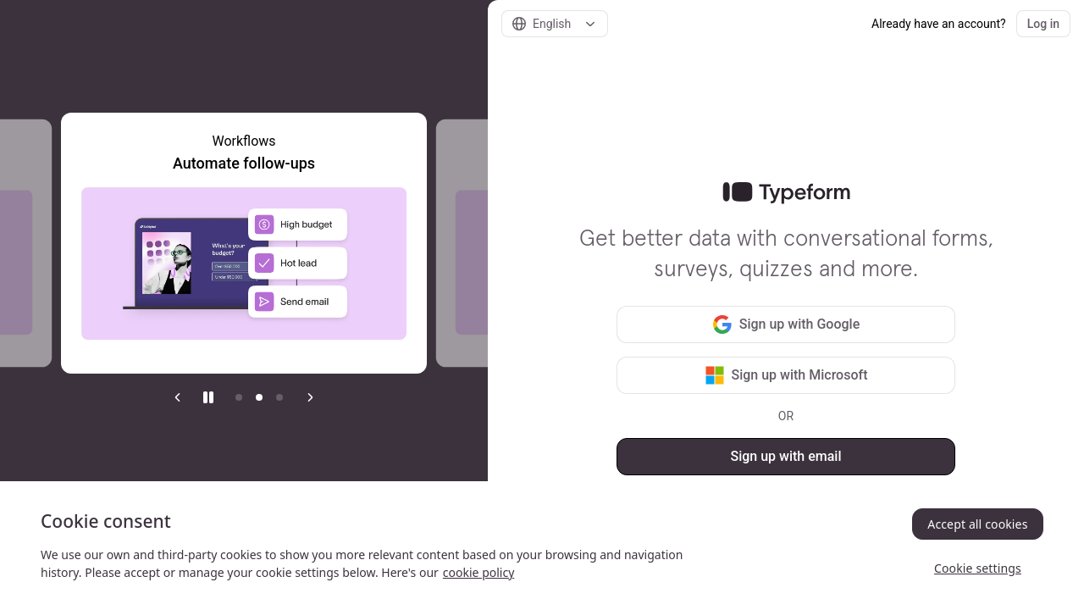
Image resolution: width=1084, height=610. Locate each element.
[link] (786, 193)
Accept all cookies (977, 524)
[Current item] (239, 397)
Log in (1043, 23)
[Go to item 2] (259, 397)
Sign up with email (785, 456)
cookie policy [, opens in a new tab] (478, 572)
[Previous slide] (178, 397)
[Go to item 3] (279, 397)
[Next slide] (310, 397)
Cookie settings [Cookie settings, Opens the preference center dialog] (977, 568)
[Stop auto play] (208, 397)
